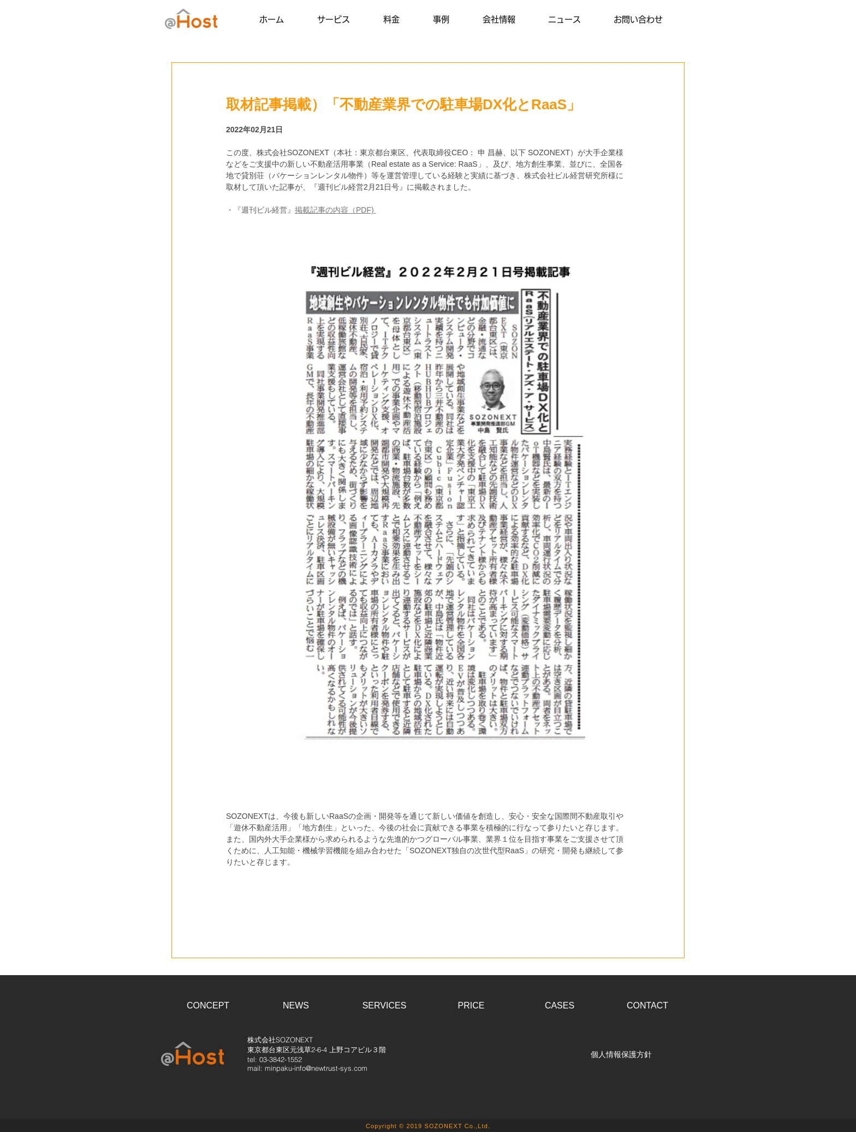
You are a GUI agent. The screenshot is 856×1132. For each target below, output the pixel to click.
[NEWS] (295, 1006)
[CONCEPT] (207, 1006)
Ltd (483, 1126)
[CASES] (559, 1006)
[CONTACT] (647, 1006)
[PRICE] (471, 1006)
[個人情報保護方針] (621, 1055)
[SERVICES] (384, 1006)
